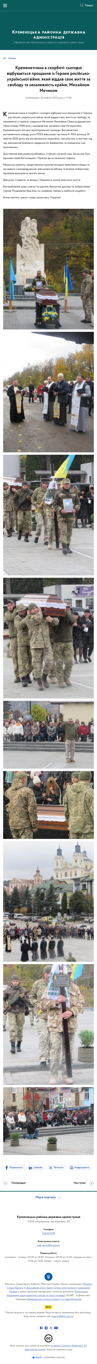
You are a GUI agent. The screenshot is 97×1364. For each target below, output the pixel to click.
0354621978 (48, 1233)
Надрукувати (81, 1167)
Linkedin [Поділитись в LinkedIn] (38, 1167)
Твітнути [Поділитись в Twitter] (58, 1167)
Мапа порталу (46, 1197)
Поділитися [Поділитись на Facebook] (16, 1167)
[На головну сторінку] (48, 30)
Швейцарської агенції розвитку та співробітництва (54, 1299)
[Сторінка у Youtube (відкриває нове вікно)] (56, 1328)
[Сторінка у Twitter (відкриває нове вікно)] (51, 1328)
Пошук (89, 5)
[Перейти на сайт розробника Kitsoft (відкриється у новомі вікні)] (37, 1357)
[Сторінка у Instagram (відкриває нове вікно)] (46, 1328)
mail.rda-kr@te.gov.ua (48, 1245)
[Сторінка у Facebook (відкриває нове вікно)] (41, 1328)
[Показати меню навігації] (5, 5)
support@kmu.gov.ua (62, 1316)
